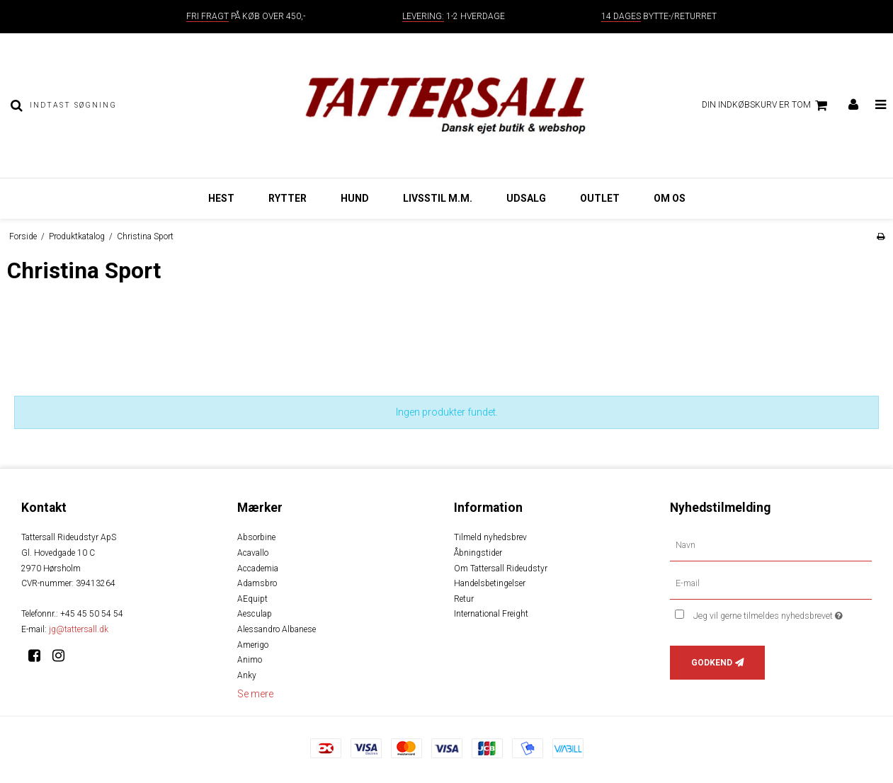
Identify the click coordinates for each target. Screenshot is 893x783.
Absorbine (256, 537)
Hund (355, 198)
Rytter (287, 198)
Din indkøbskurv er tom (766, 105)
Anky (246, 675)
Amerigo (252, 645)
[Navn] (771, 545)
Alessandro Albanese (276, 629)
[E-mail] (771, 583)
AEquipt (252, 599)
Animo (249, 660)
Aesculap (254, 614)
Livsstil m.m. (437, 198)
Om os (670, 198)
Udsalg (526, 198)
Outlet (600, 198)
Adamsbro (257, 583)
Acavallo (252, 553)
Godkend (711, 663)
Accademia (257, 568)
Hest (221, 198)
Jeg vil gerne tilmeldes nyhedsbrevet (782, 613)
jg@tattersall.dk (78, 629)
